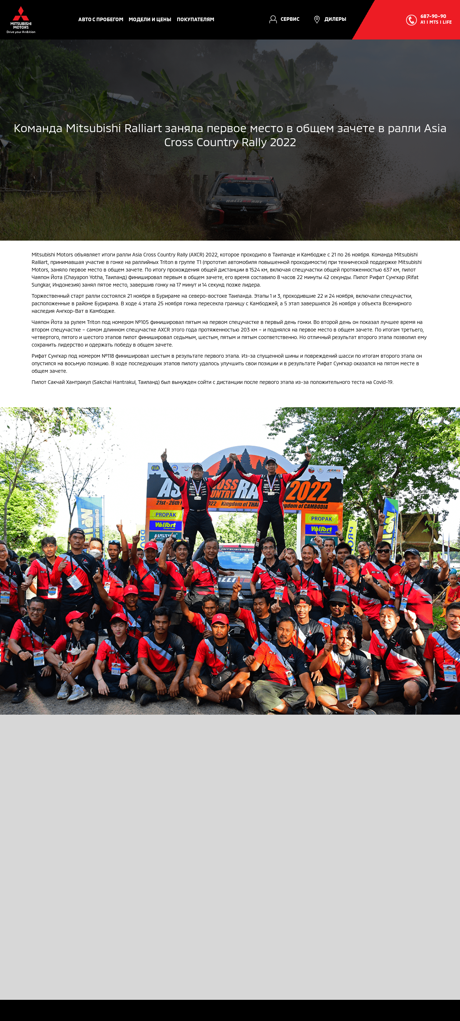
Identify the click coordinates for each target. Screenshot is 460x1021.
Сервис (290, 19)
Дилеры (335, 19)
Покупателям (195, 19)
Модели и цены (150, 19)
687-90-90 (433, 16)
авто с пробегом (100, 19)
